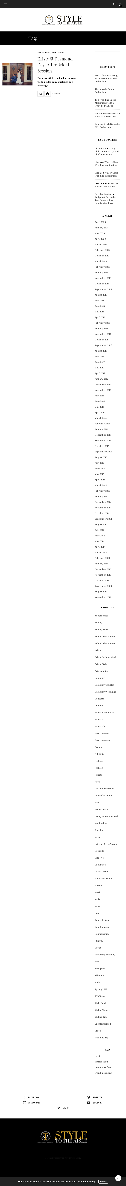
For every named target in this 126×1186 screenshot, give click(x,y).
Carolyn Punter (103, 194)
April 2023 (100, 222)
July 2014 (99, 530)
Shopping (100, 968)
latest (98, 837)
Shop (97, 961)
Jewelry (99, 830)
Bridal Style (44, 52)
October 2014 (102, 513)
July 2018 (99, 300)
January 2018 (101, 328)
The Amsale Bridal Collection (105, 90)
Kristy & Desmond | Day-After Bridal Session (55, 65)
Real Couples (59, 52)
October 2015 (102, 446)
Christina (100, 148)
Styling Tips (101, 1017)
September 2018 (103, 289)
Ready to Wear (103, 920)
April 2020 (100, 238)
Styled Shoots (102, 1010)
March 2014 (101, 552)
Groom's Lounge (103, 795)
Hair (97, 802)
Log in (98, 1056)
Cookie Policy (88, 1182)
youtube (94, 1102)
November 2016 (103, 390)
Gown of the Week (104, 788)
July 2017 (99, 356)
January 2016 (101, 429)
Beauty (98, 622)
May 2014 (99, 541)
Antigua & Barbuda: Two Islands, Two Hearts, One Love (105, 200)
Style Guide (101, 1003)
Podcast (84, 1152)
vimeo (63, 1108)
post (97, 913)
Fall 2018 (99, 754)
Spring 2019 (101, 989)
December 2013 (103, 569)
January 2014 (101, 563)
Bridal (98, 650)
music (98, 892)
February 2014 (102, 558)
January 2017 (101, 378)
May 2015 (99, 474)
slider (98, 982)
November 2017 (103, 334)
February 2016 (102, 423)
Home (23, 1152)
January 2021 (101, 227)
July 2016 (99, 395)
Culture (99, 705)
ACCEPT (103, 1182)
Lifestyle (99, 850)
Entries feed (101, 1061)
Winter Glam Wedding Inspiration (106, 163)
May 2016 (99, 406)
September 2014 (103, 518)
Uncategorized (103, 1023)
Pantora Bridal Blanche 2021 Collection (107, 126)
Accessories (101, 615)
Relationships (102, 933)
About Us (71, 1152)
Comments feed (103, 1067)
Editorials (100, 726)
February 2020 (103, 250)
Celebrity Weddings (105, 691)
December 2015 (103, 434)
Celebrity (100, 678)
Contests (99, 698)
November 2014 (103, 507)
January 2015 (101, 496)
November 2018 (103, 278)
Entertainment (102, 740)
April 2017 (100, 373)
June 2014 (100, 535)
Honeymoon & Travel (106, 816)
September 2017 (103, 345)
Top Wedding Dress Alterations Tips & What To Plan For (105, 102)
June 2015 (100, 468)
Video (98, 1030)
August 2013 (101, 591)
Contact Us (99, 1152)
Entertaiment (102, 733)
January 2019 (101, 272)
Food (97, 781)
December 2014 (103, 502)
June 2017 (100, 362)
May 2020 (100, 233)
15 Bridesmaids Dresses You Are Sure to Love (107, 115)
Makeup (99, 885)
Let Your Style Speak (106, 844)
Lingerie (99, 857)
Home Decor (101, 809)
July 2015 (99, 462)
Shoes (98, 947)
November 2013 (103, 574)
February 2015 (102, 490)
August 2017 (101, 350)
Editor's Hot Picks (104, 712)
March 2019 (101, 261)
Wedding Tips (102, 1037)
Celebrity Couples (104, 684)
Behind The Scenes (105, 636)
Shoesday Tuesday (105, 954)
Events (98, 747)
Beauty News (101, 629)
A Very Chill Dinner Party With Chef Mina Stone (107, 151)
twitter (94, 1097)
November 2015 (103, 440)
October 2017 (102, 339)
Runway (99, 940)
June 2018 (100, 306)
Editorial (99, 719)
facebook (31, 1097)
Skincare (99, 975)
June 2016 (100, 401)
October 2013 (102, 580)
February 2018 (102, 322)
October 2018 (102, 283)
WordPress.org (103, 1072)
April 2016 (100, 412)
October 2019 (102, 255)
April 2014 (100, 546)
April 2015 (100, 479)
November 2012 (103, 597)
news (97, 906)
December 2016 (103, 384)
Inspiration (101, 823)
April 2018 (100, 317)
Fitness (98, 774)
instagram (31, 1102)
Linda (98, 162)
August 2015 (101, 457)
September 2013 (103, 586)
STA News (100, 996)
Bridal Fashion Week (106, 657)
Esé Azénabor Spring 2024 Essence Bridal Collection (106, 78)
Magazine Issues (103, 878)
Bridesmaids (101, 671)
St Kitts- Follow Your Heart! (107, 185)
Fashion (99, 761)
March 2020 (101, 244)
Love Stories (101, 871)
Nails (97, 899)
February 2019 (102, 266)
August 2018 (101, 294)
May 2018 (99, 311)
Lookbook (100, 864)
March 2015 (101, 485)
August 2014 (101, 524)
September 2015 (103, 451)
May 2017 (99, 367)
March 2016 (101, 418)
